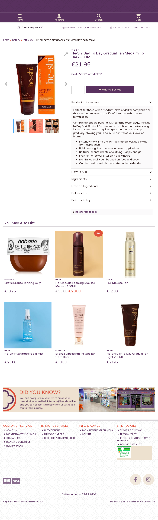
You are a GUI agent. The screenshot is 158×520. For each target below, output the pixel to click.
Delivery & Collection (17, 441)
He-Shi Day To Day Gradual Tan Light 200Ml (127, 355)
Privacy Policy (127, 434)
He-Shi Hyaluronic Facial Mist (23, 354)
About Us (10, 430)
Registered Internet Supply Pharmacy (133, 439)
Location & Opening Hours (20, 434)
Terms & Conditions (130, 430)
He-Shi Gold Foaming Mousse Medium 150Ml (75, 284)
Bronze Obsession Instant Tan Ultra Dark (75, 355)
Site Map (85, 434)
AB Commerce (147, 501)
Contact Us (12, 438)
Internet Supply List (130, 444)
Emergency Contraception (58, 438)
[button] (66, 54)
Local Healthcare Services (96, 430)
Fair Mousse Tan (117, 283)
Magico (121, 501)
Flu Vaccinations (53, 434)
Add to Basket (110, 89)
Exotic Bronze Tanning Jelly (22, 283)
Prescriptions (51, 430)
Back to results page (86, 211)
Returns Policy (13, 445)
